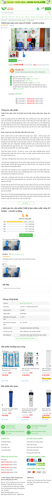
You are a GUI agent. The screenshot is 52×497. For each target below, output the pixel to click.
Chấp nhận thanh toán (36, 468)
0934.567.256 (31, 103)
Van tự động (12, 60)
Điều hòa (18, 17)
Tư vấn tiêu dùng (6, 450)
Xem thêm (8, 433)
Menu (48, 8)
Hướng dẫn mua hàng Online (35, 442)
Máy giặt (33, 17)
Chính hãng (30, 20)
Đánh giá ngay (26, 235)
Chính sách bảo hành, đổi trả (35, 447)
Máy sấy (27, 17)
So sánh (5, 27)
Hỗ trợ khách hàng (35, 438)
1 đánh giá (11, 25)
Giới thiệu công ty (6, 442)
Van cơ (20, 60)
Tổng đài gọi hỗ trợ (9, 457)
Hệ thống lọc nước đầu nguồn (17, 20)
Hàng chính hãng (10, 428)
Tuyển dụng (4, 444)
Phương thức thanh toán (33, 453)
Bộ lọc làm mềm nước (26, 303)
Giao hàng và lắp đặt (32, 450)
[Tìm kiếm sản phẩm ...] (24, 13)
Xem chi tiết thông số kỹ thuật (26, 338)
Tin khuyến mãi (5, 447)
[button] (48, 40)
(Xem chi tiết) (29, 76)
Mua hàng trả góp (32, 444)
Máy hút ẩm (4, 17)
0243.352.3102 (5, 472)
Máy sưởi (47, 17)
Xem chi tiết (34, 428)
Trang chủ (4, 20)
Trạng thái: (15, 94)
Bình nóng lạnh (40, 17)
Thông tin (5, 438)
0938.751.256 (31, 99)
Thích (5, 264)
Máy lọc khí (11, 17)
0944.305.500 (31, 101)
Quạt (23, 17)
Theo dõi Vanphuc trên (36, 457)
